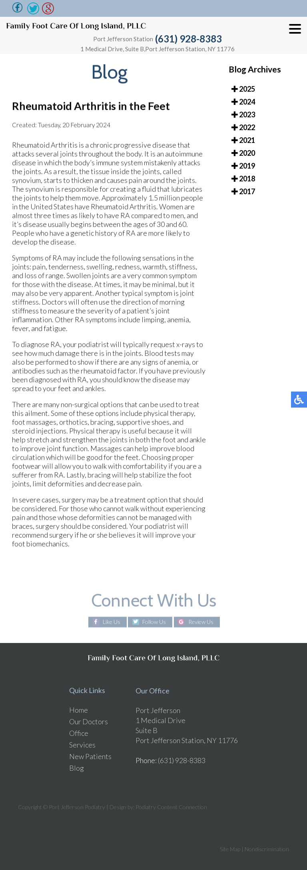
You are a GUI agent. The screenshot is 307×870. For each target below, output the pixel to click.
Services (82, 744)
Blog (76, 768)
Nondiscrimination (267, 849)
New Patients (90, 756)
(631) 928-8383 (188, 38)
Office (78, 733)
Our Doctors (88, 721)
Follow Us (154, 622)
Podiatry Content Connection (171, 807)
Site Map (230, 849)
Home (78, 709)
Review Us (200, 622)
